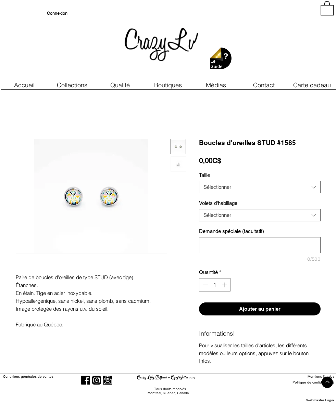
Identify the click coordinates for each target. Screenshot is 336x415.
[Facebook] (85, 380)
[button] (120, 85)
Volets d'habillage (218, 203)
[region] (272, 41)
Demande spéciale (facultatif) (231, 231)
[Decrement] (204, 284)
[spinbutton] (214, 284)
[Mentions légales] (309, 377)
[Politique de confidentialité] (309, 382)
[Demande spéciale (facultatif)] (259, 245)
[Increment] (224, 284)
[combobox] (260, 187)
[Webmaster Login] (320, 400)
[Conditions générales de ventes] (47, 377)
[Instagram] (96, 380)
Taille (204, 175)
